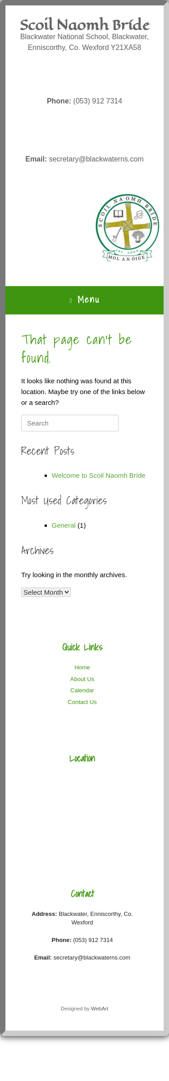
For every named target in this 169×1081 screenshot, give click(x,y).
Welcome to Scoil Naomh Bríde (99, 475)
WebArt (99, 1008)
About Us (82, 679)
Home (82, 667)
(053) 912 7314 (84, 101)
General (64, 525)
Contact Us (82, 702)
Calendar (82, 690)
